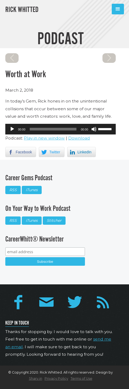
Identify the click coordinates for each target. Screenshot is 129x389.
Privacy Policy (56, 378)
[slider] (53, 129)
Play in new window (44, 138)
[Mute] (94, 129)
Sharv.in (35, 378)
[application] (60, 129)
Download (79, 138)
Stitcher (54, 220)
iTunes (32, 189)
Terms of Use (81, 378)
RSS (13, 189)
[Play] (12, 129)
